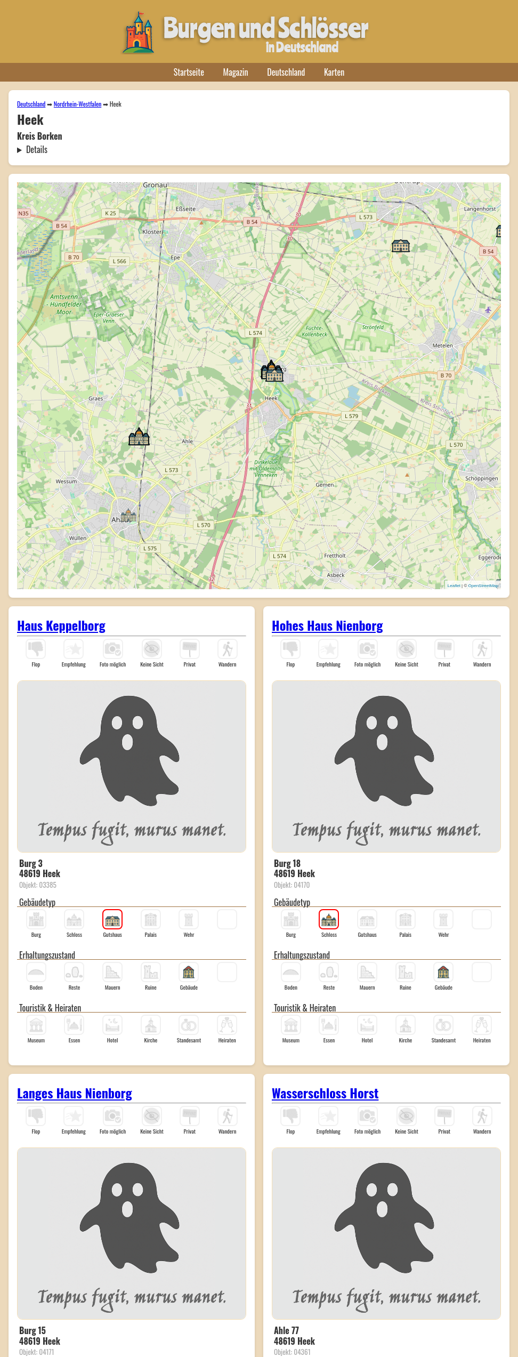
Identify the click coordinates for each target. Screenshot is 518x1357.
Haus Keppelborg (61, 625)
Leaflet (454, 585)
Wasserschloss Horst (325, 1092)
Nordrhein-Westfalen (77, 103)
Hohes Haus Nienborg (327, 625)
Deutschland (286, 72)
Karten (334, 72)
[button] (128, 514)
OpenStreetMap (483, 585)
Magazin (235, 72)
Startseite (189, 72)
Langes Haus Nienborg (74, 1092)
